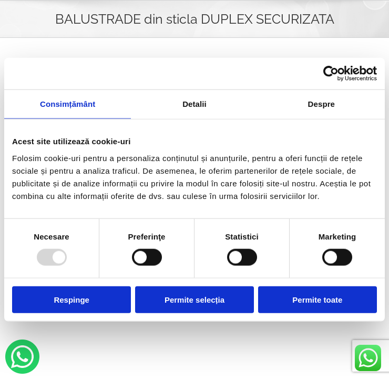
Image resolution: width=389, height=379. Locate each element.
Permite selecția (194, 299)
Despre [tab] (321, 103)
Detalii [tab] (194, 103)
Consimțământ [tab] (67, 103)
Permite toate (317, 299)
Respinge (71, 299)
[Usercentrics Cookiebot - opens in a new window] (331, 74)
